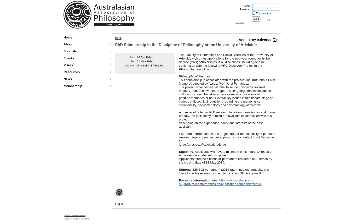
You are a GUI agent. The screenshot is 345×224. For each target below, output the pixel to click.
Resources (72, 72)
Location (130, 65)
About (68, 44)
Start (132, 57)
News (68, 79)
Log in (119, 204)
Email (246, 6)
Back (118, 38)
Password (244, 9)
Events (69, 58)
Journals (70, 51)
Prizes (68, 65)
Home (68, 37)
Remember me (264, 13)
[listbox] (258, 40)
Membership (73, 86)
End (132, 61)
